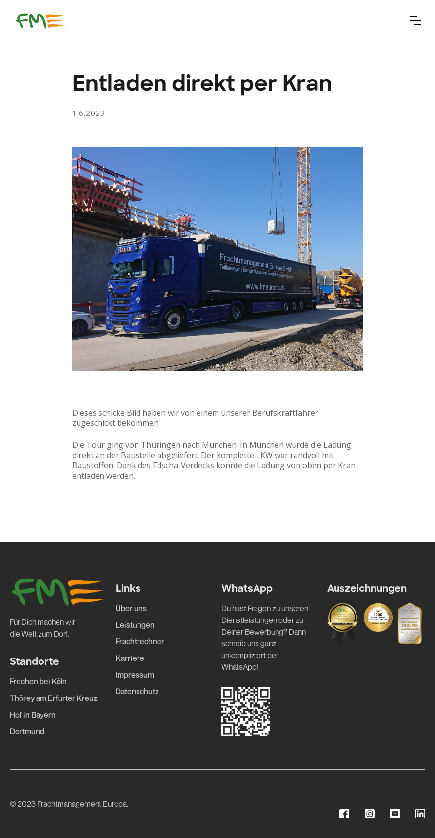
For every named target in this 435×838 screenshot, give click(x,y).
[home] (41, 20)
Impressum (135, 674)
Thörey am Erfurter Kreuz (54, 698)
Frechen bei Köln (38, 681)
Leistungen (135, 625)
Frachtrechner (140, 641)
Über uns (131, 608)
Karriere (130, 658)
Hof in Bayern (33, 714)
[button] (415, 20)
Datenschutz (137, 691)
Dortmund (27, 731)
